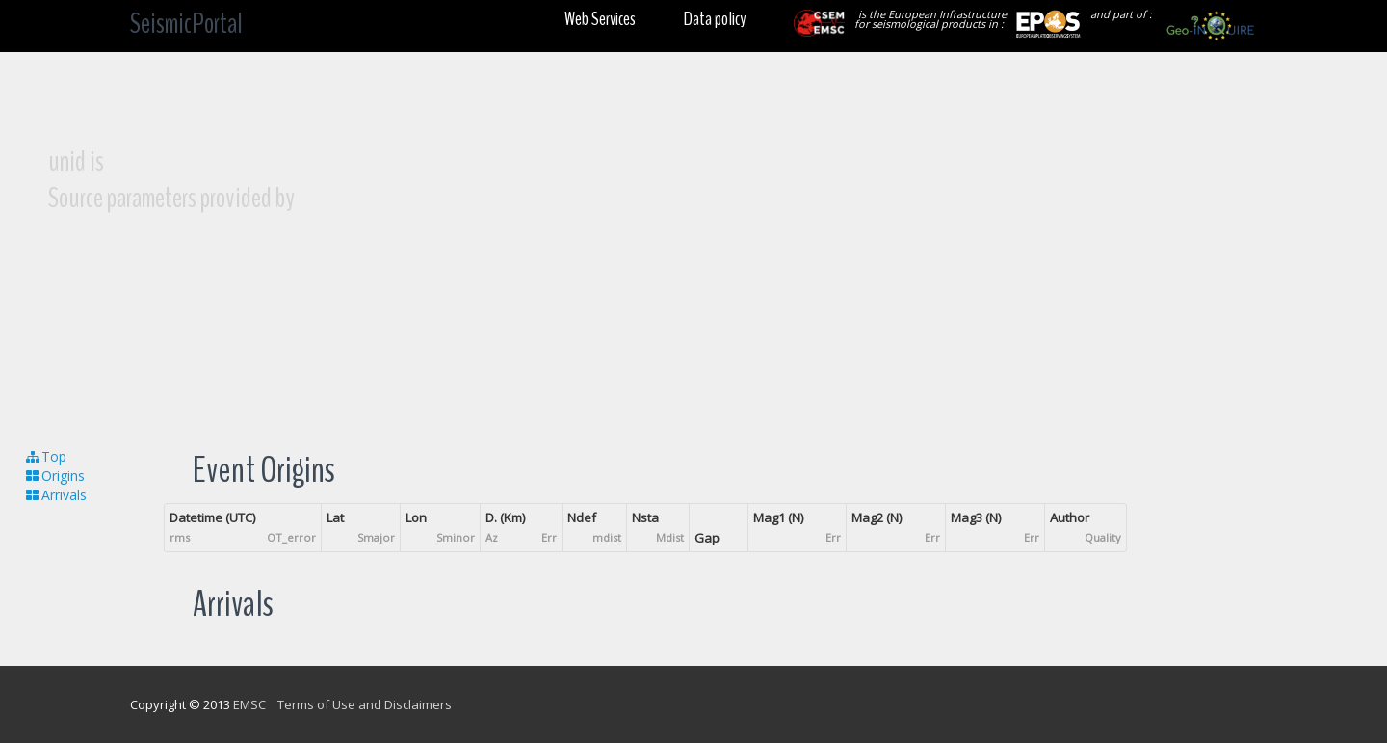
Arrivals (55, 495)
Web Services (600, 19)
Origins (54, 475)
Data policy (715, 19)
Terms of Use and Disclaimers (364, 704)
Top (45, 456)
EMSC (249, 704)
